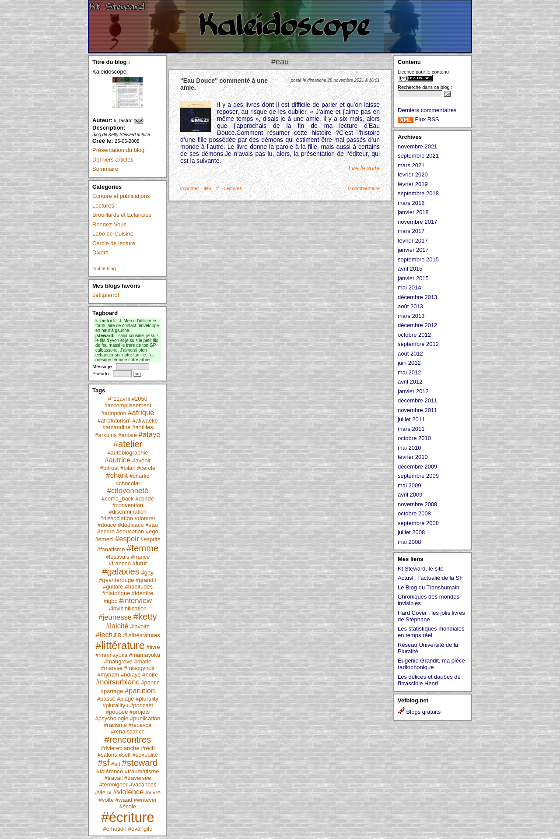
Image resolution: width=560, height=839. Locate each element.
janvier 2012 (413, 391)
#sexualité (145, 754)
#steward (140, 763)
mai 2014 (409, 287)
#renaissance (127, 731)
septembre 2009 (418, 475)
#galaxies (121, 571)
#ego (152, 531)
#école (127, 806)
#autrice (117, 460)
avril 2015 (410, 268)
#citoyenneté (127, 490)
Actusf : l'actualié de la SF (430, 578)
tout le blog (104, 268)
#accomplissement (127, 405)
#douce (107, 525)
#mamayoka (144, 655)
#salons (107, 754)
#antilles (142, 427)
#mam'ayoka (111, 655)
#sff (115, 764)
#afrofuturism (114, 420)
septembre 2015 (418, 259)
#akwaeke (145, 420)
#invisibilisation (128, 608)
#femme (142, 548)
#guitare (113, 586)
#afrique (141, 413)
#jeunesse (115, 617)
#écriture (127, 817)
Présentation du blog (118, 150)
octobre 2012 (414, 334)
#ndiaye (131, 674)
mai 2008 (409, 542)
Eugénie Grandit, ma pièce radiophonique (431, 663)
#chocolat (128, 483)
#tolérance (109, 771)
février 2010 (413, 457)
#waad (124, 800)
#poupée (117, 712)
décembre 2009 (417, 466)
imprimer (189, 188)
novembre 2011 (417, 410)
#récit (148, 748)
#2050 (139, 398)
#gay (147, 572)
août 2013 (410, 306)
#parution (140, 691)
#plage (125, 698)
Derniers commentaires (427, 110)
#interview (135, 600)
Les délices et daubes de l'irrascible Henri (429, 680)
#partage (112, 691)
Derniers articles (112, 159)
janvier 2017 (413, 250)
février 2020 (413, 174)
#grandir (146, 580)
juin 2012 (409, 363)
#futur (139, 563)
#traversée (137, 778)
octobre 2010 (414, 438)
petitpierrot (105, 295)
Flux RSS (418, 119)
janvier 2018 (413, 212)
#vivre (153, 792)
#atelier (127, 444)
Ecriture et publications (121, 196)
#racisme (115, 725)
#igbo (111, 601)
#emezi (104, 539)
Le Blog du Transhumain (428, 587)
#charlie (140, 475)
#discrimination (128, 511)
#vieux (103, 792)
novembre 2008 (417, 504)
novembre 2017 (417, 222)
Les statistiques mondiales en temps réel (431, 631)
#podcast (141, 705)
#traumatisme (142, 771)
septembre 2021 (418, 155)
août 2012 (410, 353)
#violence (128, 792)
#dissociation (116, 518)
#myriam (108, 674)
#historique (116, 593)
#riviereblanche (120, 748)
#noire (150, 674)
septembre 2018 (418, 193)
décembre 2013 (417, 297)
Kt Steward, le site (421, 568)
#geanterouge (116, 580)
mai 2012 (409, 372)
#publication (145, 718)
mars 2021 (411, 165)
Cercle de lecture (113, 243)
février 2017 (413, 240)
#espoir (127, 539)
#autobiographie (127, 452)
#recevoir (139, 725)
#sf (103, 763)
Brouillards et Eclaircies (121, 215)
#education (130, 531)
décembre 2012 (417, 325)
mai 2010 (409, 447)
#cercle (146, 468)
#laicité (117, 626)
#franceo (119, 563)
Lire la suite (364, 168)
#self (124, 754)
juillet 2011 (411, 419)
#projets (140, 712)
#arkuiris (106, 435)
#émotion (114, 828)
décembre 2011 (417, 400)
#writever (145, 800)
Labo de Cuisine (112, 233)
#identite (142, 593)
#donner (145, 518)
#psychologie (112, 718)
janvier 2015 (413, 278)
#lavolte (140, 626)
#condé (144, 498)
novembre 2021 (417, 146)
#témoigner (113, 784)
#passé (106, 698)
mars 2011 (411, 429)
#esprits (150, 539)
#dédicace (131, 525)
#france (140, 556)
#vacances (142, 784)
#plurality (147, 698)
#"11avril (119, 398)
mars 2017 (411, 231)
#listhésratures (141, 635)
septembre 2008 (418, 523)
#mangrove (118, 661)
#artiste (127, 435)
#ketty (145, 616)
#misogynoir (139, 668)
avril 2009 (410, 494)
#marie (142, 661)
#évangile (140, 828)
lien (207, 188)
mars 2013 (411, 316)
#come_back (118, 498)
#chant (117, 475)
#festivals (117, 556)
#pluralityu (115, 705)
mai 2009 (409, 485)
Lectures (103, 205)
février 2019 (413, 184)
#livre (153, 647)
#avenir (141, 460)
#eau (151, 525)
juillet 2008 (411, 532)
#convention (127, 505)
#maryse (111, 668)
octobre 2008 (414, 513)
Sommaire (105, 169)
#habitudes (139, 586)
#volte (106, 800)
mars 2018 (411, 203)
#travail (114, 778)
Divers (100, 252)
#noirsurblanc (118, 682)
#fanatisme (111, 549)
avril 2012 (410, 381)
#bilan (128, 468)
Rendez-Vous (109, 224)
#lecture (108, 635)
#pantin (150, 682)
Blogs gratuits (419, 712)
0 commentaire (364, 188)
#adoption (114, 413)
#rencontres (127, 739)
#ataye (150, 434)
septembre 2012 (418, 344)
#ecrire (106, 531)
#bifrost (109, 468)
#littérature (120, 645)
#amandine (116, 427)
